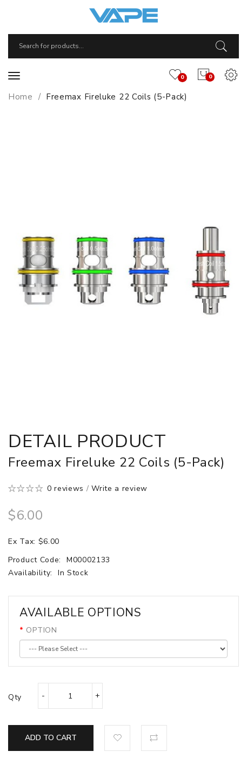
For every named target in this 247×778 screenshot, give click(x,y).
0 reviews (65, 488)
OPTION (41, 630)
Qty (15, 697)
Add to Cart (51, 738)
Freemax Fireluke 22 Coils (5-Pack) (117, 96)
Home (20, 96)
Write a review (119, 488)
